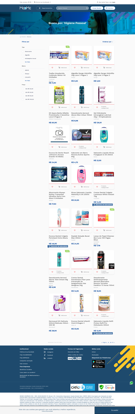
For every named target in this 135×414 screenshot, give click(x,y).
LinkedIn (48, 358)
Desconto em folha (73, 352)
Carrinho (109, 8)
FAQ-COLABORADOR (26, 355)
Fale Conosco (24, 363)
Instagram (48, 352)
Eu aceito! (114, 410)
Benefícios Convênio (26, 369)
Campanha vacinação (26, 360)
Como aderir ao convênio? (27, 372)
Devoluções (95, 355)
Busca (29, 37)
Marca (23, 66)
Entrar (94, 352)
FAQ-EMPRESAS (24, 357)
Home (23, 37)
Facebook (48, 355)
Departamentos (45, 8)
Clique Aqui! (55, 397)
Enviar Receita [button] (97, 8)
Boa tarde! (106, 2)
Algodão (26, 55)
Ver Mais (27, 62)
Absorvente (27, 51)
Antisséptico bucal (29, 58)
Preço (23, 84)
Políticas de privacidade (27, 352)
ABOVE (25, 70)
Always (25, 74)
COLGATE (26, 77)
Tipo (23, 47)
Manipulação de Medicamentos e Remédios (29, 376)
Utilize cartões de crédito (75, 355)
